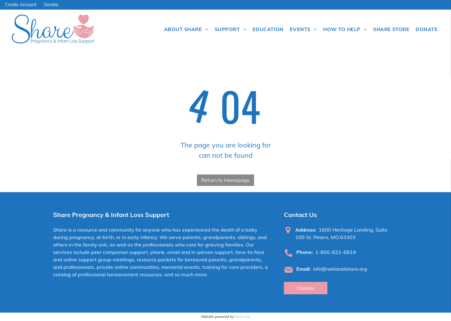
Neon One (242, 316)
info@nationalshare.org (340, 269)
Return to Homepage (225, 180)
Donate (51, 4)
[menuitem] (186, 29)
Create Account (20, 4)
